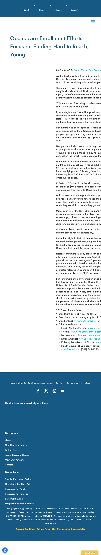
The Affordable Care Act (17, 484)
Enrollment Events (14, 498)
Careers (9, 464)
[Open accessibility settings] (5, 550)
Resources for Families (16, 493)
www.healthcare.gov (85, 321)
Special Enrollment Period (18, 479)
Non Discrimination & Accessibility (68, 529)
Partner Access (12, 450)
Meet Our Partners (14, 459)
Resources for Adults (15, 489)
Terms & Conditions (25, 529)
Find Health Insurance (16, 445)
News (8, 440)
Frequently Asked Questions (19, 503)
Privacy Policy (43, 529)
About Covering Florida (17, 455)
